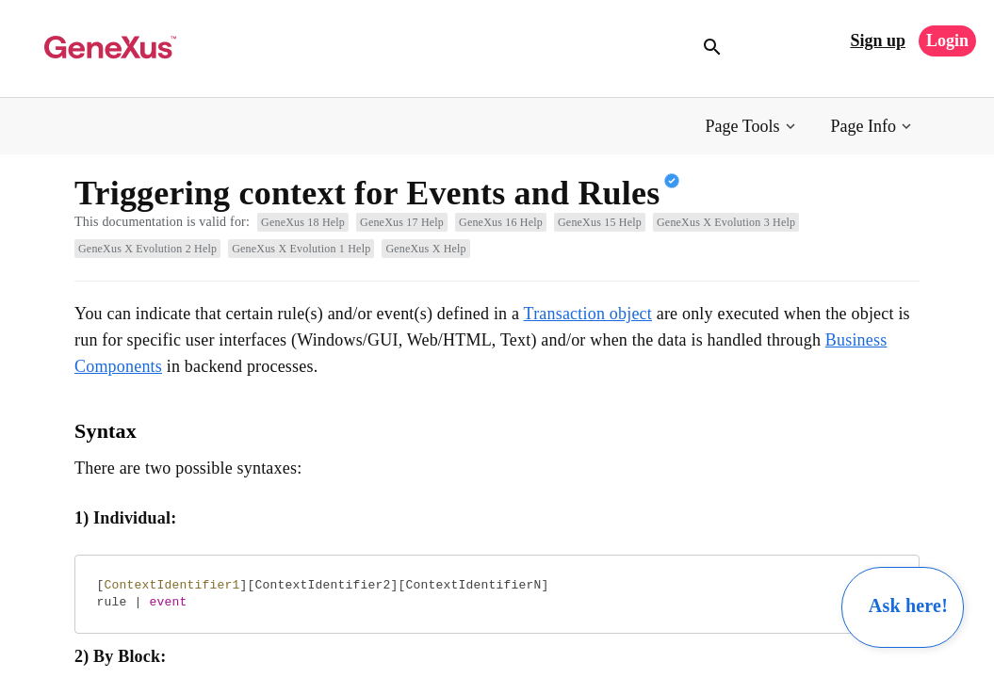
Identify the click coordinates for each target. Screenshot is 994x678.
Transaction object (588, 313)
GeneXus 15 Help (600, 222)
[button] (752, 127)
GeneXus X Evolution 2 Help (147, 248)
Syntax (105, 431)
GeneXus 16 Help (501, 222)
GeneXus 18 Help (303, 222)
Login (947, 40)
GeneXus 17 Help (402, 222)
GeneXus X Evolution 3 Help (726, 222)
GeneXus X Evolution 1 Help (301, 248)
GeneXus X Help (425, 248)
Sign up (877, 40)
